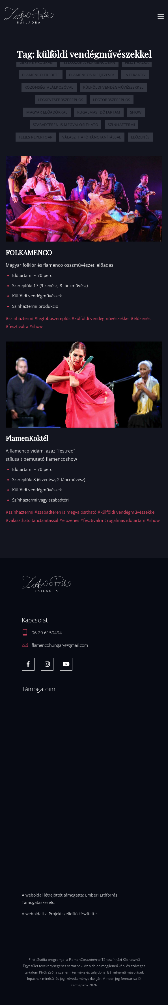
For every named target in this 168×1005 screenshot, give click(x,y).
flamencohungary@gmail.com (60, 645)
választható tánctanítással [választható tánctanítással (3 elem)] (91, 137)
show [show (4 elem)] (136, 112)
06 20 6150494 (47, 632)
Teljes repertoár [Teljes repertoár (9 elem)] (36, 137)
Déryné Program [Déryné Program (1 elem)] (37, 62)
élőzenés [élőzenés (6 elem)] (140, 137)
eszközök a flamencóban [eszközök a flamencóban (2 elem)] (89, 62)
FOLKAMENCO (29, 252)
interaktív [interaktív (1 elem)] (135, 74)
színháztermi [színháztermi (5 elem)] (121, 124)
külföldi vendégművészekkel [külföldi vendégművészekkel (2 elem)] (113, 87)
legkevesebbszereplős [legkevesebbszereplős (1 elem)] (60, 99)
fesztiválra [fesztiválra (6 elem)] (137, 62)
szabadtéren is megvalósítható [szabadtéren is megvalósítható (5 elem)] (65, 124)
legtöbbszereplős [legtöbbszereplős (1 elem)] (111, 99)
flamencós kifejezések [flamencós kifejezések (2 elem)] (92, 74)
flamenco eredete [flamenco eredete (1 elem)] (40, 74)
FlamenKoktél (27, 438)
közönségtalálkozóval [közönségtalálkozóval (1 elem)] (49, 87)
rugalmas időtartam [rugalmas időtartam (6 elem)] (98, 112)
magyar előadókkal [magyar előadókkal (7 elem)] (47, 112)
